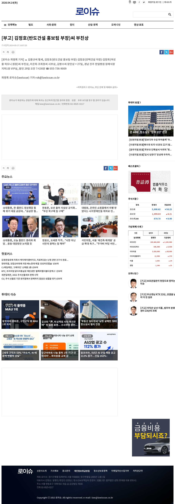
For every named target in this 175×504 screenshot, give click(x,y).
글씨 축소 (4, 52)
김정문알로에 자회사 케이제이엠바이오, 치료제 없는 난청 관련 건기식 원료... (35, 260)
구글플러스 (171, 52)
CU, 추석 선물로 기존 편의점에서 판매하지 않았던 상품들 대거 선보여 (32, 279)
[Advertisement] (31, 137)
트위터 (166, 52)
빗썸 (135, 233)
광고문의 (66, 471)
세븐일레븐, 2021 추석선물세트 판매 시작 (20, 275)
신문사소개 (42, 471)
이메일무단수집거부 (120, 471)
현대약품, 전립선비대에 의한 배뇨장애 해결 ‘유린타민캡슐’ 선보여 (30, 263)
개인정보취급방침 (82, 471)
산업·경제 (93, 24)
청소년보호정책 (100, 471)
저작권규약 (138, 471)
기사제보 (54, 471)
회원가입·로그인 (155, 2)
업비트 (151, 233)
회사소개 (167, 2)
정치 (72, 24)
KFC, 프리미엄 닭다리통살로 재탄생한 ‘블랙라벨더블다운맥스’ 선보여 (32, 271)
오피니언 (115, 24)
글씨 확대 (8, 52)
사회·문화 (51, 24)
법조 (31, 24)
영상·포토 (139, 24)
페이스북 (161, 52)
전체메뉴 (12, 24)
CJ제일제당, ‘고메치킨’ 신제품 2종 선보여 (20, 267)
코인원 (166, 233)
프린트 (13, 52)
